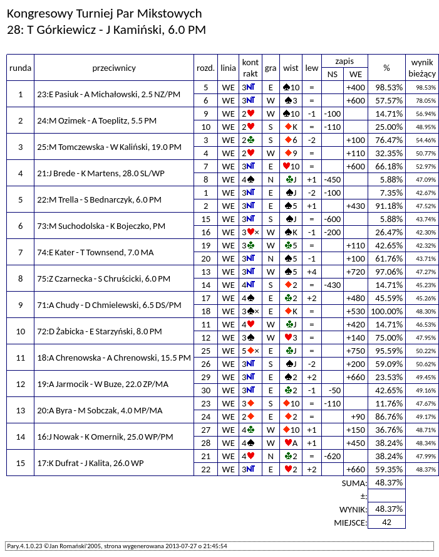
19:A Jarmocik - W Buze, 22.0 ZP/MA (102, 384)
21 (205, 456)
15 (205, 219)
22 (205, 469)
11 (205, 324)
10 (205, 126)
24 (205, 416)
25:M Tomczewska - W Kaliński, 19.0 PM (109, 146)
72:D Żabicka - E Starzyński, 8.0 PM (99, 331)
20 (205, 258)
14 (205, 284)
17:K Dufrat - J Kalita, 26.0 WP (90, 463)
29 (205, 377)
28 (205, 442)
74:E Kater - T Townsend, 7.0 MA (95, 252)
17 (205, 298)
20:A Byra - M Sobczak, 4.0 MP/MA (99, 410)
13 (205, 271)
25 (205, 350)
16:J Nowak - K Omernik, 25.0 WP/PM (105, 436)
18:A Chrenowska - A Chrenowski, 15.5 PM (114, 357)
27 (205, 429)
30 (205, 390)
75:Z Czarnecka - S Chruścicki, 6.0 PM (103, 278)
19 (205, 245)
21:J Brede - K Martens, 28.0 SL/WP (101, 173)
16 (205, 232)
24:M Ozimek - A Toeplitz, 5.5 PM (97, 120)
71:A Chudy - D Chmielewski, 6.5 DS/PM (109, 304)
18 (205, 311)
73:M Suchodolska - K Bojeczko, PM (101, 225)
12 (205, 337)
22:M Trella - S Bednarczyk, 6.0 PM (99, 199)
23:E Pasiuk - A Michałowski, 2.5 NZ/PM (108, 94)
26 (205, 363)
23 (205, 403)
